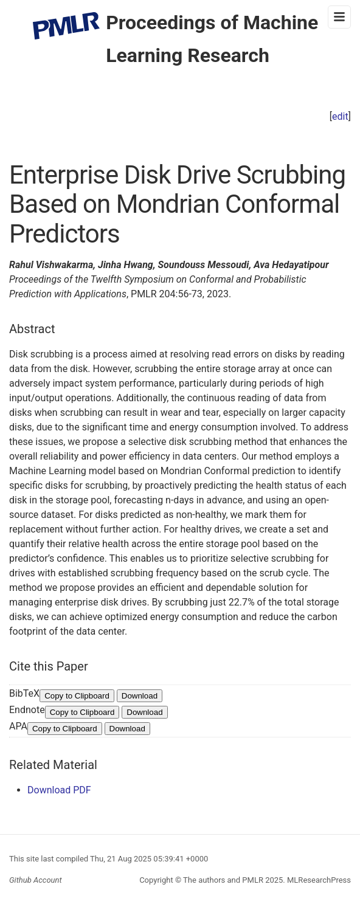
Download (140, 695)
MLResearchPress (318, 880)
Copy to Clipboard (76, 695)
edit (340, 116)
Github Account (35, 880)
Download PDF (59, 790)
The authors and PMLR (223, 880)
